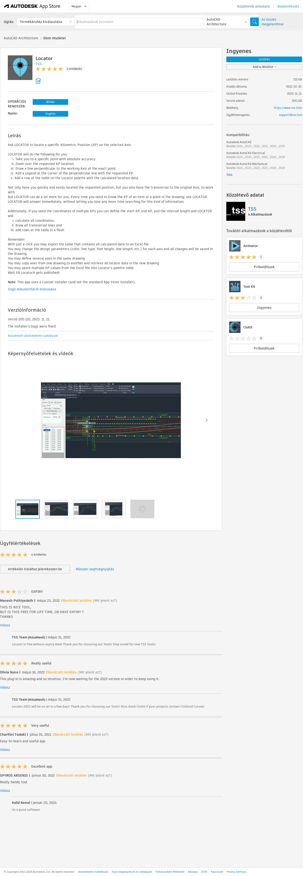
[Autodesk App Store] (32, 6)
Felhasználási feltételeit (170, 872)
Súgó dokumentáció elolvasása (32, 289)
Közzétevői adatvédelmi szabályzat (33, 335)
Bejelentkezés (288, 6)
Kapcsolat (217, 872)
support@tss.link (290, 115)
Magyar (78, 6)
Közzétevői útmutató (253, 6)
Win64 (50, 102)
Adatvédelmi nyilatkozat (93, 872)
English (50, 114)
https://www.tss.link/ (288, 108)
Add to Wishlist (264, 67)
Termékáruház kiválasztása (41, 21)
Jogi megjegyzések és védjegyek (131, 872)
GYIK (204, 872)
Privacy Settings (236, 872)
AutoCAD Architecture (21, 38)
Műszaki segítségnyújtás (95, 569)
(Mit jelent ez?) (105, 600)
